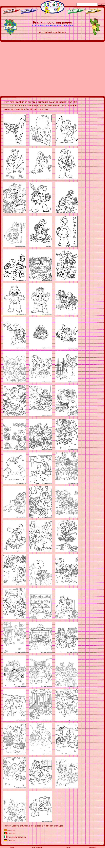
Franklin (11, 830)
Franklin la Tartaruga (16, 837)
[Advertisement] (27, 69)
